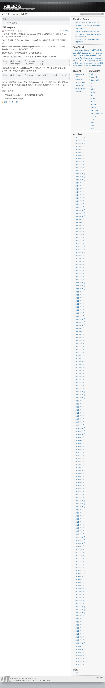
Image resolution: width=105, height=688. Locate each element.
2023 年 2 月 (79, 240)
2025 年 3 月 (79, 165)
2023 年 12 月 (80, 210)
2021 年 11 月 (80, 286)
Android (15, 14)
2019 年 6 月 (79, 374)
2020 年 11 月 (80, 322)
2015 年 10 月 (80, 507)
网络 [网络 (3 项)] (80, 66)
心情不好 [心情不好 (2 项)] (81, 63)
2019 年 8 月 (79, 368)
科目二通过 (79, 28)
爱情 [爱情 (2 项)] (94, 63)
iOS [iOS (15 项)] (80, 53)
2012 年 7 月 (79, 622)
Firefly (93, 89)
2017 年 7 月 (79, 443)
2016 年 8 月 (79, 477)
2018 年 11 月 (80, 395)
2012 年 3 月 (79, 634)
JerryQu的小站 (80, 82)
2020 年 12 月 (80, 319)
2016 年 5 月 (79, 486)
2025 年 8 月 (79, 149)
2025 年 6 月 (79, 155)
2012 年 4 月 (79, 631)
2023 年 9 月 (79, 219)
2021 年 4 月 (79, 307)
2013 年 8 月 (79, 582)
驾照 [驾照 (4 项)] (99, 66)
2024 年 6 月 (79, 192)
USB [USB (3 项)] (74, 58)
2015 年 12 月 (80, 501)
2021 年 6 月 (79, 301)
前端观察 (78, 92)
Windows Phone (97, 113)
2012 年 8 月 (79, 619)
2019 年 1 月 (79, 389)
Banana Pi (95, 80)
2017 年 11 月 (80, 431)
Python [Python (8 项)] (86, 56)
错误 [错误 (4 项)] (90, 66)
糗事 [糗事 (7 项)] (101, 63)
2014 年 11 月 (80, 540)
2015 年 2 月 (79, 531)
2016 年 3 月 (79, 492)
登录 (77, 673)
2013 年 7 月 (79, 586)
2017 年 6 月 (79, 446)
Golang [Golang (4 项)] (75, 53)
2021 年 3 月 (79, 310)
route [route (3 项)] (91, 56)
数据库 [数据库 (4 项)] (86, 63)
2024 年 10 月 (80, 180)
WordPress (6, 679)
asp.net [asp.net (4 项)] (81, 50)
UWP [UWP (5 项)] (78, 58)
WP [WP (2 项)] (85, 60)
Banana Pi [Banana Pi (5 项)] (87, 50)
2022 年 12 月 (80, 246)
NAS (93, 101)
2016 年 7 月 (79, 480)
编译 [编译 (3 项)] (77, 66)
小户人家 (23, 31)
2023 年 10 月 (80, 216)
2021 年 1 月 (79, 316)
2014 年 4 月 (79, 561)
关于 (7, 14)
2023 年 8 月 (79, 222)
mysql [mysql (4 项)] (81, 56)
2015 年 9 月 (79, 510)
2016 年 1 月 (79, 498)
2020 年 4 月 (79, 343)
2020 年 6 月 (79, 337)
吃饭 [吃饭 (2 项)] (100, 60)
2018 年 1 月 (79, 425)
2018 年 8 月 (79, 404)
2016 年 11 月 (80, 467)
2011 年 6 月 (79, 661)
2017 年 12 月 (80, 428)
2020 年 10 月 (80, 325)
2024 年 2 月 (79, 204)
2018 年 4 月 (79, 416)
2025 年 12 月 (80, 137)
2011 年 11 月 (80, 646)
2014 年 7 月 (79, 552)
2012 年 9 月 (79, 616)
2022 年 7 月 (79, 262)
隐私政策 (24, 14)
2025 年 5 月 (79, 159)
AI (92, 74)
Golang (93, 92)
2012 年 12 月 (80, 607)
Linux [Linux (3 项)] (97, 53)
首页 (2, 14)
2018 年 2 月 (79, 422)
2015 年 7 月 (79, 516)
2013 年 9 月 (79, 579)
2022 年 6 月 (79, 265)
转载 (92, 128)
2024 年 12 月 (80, 174)
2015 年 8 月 (79, 513)
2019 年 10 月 (80, 361)
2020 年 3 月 (79, 346)
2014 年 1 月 (79, 567)
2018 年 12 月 (80, 392)
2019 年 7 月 (79, 371)
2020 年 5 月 (79, 340)
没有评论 (66, 31)
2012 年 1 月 (79, 640)
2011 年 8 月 (79, 655)
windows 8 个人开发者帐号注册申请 (88, 25)
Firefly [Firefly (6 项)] (97, 50)
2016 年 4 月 (79, 489)
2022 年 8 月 (79, 259)
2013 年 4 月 (79, 595)
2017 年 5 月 (79, 449)
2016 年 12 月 (80, 464)
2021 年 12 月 (80, 283)
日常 (5, 102)
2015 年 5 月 (79, 522)
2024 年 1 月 (79, 207)
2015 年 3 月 (79, 528)
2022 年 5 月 (79, 268)
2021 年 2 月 (79, 313)
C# (92, 83)
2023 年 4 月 (79, 234)
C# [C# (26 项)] (93, 50)
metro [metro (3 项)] (101, 53)
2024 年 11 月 (80, 177)
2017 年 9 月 (79, 437)
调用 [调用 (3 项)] (87, 66)
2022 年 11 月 (80, 249)
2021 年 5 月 (79, 304)
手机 (92, 122)
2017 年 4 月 (79, 452)
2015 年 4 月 (79, 525)
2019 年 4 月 (79, 380)
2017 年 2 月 (79, 458)
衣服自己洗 (12, 5)
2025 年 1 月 (79, 171)
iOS (92, 95)
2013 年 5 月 (79, 592)
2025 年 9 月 (79, 146)
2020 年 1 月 (79, 352)
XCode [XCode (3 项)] (89, 61)
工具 (92, 119)
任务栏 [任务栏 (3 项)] (96, 61)
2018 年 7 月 (79, 407)
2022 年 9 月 (79, 255)
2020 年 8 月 (79, 331)
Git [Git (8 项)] (101, 50)
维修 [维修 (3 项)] (74, 66)
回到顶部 (100, 677)
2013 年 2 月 (79, 601)
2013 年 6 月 (79, 589)
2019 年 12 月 (80, 355)
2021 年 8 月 (79, 295)
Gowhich (78, 79)
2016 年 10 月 (80, 470)
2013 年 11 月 (80, 573)
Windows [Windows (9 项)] (84, 58)
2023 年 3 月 (79, 237)
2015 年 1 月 (79, 534)
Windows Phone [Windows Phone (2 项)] (79, 60)
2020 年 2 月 (79, 349)
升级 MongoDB (8, 27)
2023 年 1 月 (79, 243)
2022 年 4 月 (79, 271)
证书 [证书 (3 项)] (83, 66)
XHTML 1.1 (35, 681)
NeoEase (20, 681)
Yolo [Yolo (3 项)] (92, 61)
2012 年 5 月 (79, 628)
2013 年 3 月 (79, 598)
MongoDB (14, 102)
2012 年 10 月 (80, 613)
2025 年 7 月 (79, 152)
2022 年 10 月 (80, 252)
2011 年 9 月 (79, 652)
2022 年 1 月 (79, 280)
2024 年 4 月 (79, 198)
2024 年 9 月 (79, 183)
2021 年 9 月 (79, 292)
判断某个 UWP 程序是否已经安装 (87, 31)
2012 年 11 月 (80, 610)
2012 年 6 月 (79, 625)
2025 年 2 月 (79, 168)
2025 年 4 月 (79, 162)
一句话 (93, 116)
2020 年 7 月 (79, 334)
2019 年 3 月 (79, 383)
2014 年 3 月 (79, 564)
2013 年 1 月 (79, 604)
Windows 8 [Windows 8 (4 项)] (91, 58)
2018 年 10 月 (80, 398)
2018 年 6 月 (79, 410)
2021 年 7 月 (79, 298)
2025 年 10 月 (80, 143)
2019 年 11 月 (80, 358)
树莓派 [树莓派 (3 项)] (91, 63)
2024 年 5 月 (79, 195)
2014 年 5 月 (79, 558)
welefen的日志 (80, 89)
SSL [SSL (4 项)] (94, 56)
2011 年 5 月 (79, 664)
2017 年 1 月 (79, 461)
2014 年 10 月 (80, 543)
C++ (92, 86)
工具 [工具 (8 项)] (76, 63)
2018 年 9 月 (79, 401)
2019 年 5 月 (79, 377)
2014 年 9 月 (79, 546)
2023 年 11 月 (80, 213)
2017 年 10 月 (80, 434)
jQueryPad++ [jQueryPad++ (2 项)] (92, 53)
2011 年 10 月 (80, 649)
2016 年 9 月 (79, 473)
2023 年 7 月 (79, 225)
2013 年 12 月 (80, 570)
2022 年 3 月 (79, 274)
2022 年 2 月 (79, 277)
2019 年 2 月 (79, 386)
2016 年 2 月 (79, 495)
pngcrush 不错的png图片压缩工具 (87, 22)
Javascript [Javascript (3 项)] (85, 53)
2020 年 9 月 (79, 328)
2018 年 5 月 (79, 413)
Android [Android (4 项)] (75, 50)
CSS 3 (44, 681)
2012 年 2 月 (79, 637)
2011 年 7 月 (79, 658)
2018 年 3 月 (79, 419)
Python (93, 104)
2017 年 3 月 (79, 455)
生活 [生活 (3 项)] (97, 63)
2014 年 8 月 (79, 549)
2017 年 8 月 (79, 440)
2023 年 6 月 (79, 228)
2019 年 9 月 (79, 365)
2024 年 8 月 (79, 186)
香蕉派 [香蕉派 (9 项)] (95, 66)
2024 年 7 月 (79, 189)
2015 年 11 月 (80, 504)
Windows (94, 110)
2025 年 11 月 (80, 140)
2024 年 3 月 (79, 201)
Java (93, 98)
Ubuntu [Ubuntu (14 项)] (100, 55)
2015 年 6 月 (79, 519)
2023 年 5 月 (79, 231)
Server (93, 107)
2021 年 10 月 (80, 289)
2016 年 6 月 (79, 483)
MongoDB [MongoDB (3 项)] (76, 56)
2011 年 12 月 (80, 643)
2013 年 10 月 (80, 576)
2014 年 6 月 (79, 555)
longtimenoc (79, 85)
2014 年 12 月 (80, 537)
